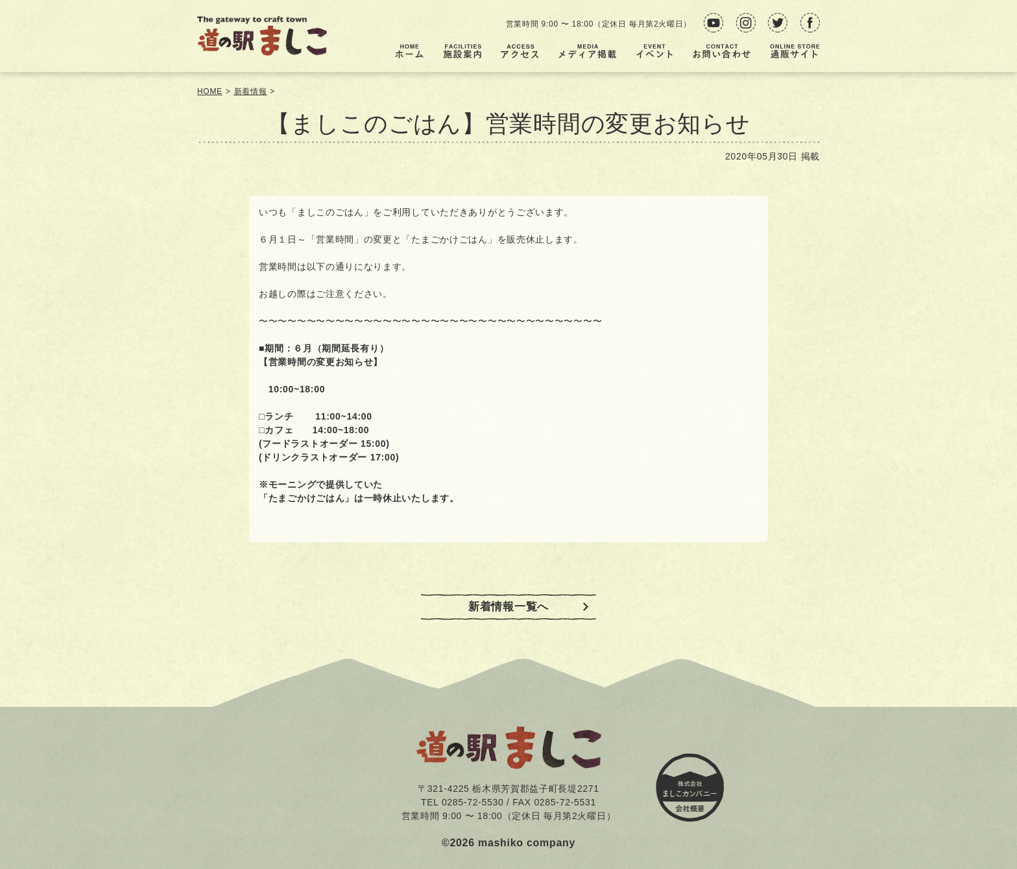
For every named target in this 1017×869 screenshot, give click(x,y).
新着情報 (250, 91)
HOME (209, 91)
